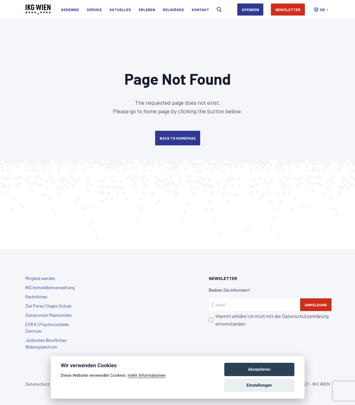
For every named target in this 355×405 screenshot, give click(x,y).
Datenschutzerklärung (305, 316)
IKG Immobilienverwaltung (50, 287)
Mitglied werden (40, 278)
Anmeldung (316, 304)
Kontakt (200, 9)
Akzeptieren (259, 369)
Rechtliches (36, 296)
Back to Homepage (178, 138)
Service (94, 9)
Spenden (250, 9)
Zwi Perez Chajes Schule (48, 306)
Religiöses (173, 9)
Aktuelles (120, 9)
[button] (321, 9)
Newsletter (287, 9)
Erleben (147, 9)
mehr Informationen (147, 375)
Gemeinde (70, 9)
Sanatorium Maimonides (48, 315)
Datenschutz (37, 384)
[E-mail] (254, 304)
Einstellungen (259, 385)
